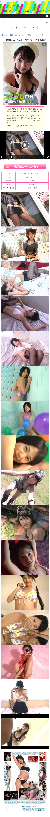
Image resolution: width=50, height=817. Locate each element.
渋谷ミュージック (32, 177)
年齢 (25, 28)
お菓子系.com (13, 6)
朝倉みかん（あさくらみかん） (32, 173)
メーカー (33, 28)
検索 (46, 22)
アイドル (17, 28)
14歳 (31, 126)
